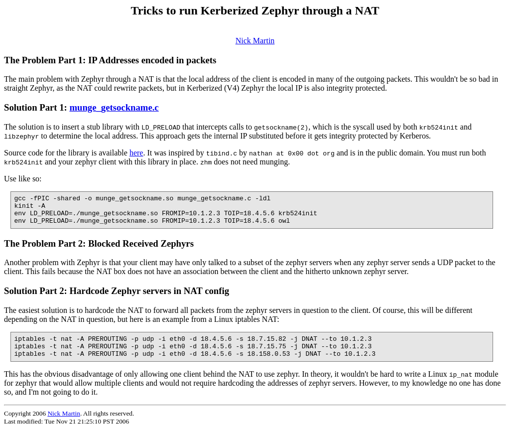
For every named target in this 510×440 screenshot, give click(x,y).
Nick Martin (255, 40)
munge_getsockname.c (113, 107)
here (136, 152)
